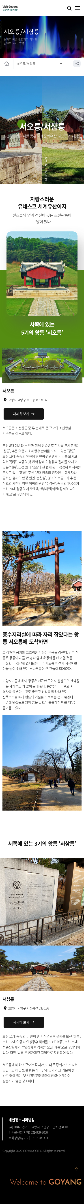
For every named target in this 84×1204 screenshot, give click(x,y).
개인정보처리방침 (22, 1119)
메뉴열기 (77, 8)
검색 (69, 8)
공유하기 (77, 63)
